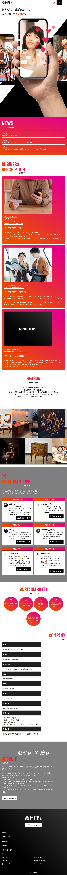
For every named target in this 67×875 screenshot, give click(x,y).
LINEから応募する (9, 798)
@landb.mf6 (37, 864)
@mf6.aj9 (5, 861)
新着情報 (5, 832)
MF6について (33, 837)
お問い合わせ (33, 825)
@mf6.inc (5, 857)
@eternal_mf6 (38, 857)
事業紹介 (5, 841)
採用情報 (5, 846)
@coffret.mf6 (6, 864)
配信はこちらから (23, 518)
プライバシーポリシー (8, 850)
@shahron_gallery (39, 861)
